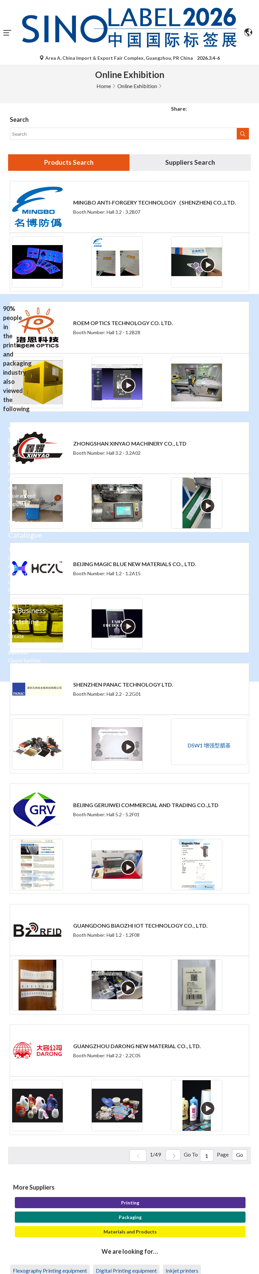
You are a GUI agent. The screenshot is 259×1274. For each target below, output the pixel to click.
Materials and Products (130, 1232)
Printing (130, 1203)
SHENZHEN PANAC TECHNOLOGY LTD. (123, 685)
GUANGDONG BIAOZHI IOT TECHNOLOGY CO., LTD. (140, 926)
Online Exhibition (137, 86)
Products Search (69, 163)
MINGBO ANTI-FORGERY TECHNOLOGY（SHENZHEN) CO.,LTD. (154, 203)
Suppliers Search (190, 163)
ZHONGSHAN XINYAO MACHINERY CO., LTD (129, 444)
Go (238, 1156)
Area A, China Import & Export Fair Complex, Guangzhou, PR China (116, 58)
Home (103, 86)
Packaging (130, 1217)
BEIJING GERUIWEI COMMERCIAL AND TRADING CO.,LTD (146, 805)
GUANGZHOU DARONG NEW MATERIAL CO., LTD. (137, 1046)
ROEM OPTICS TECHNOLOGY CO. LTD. (123, 323)
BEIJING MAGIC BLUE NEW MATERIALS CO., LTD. (134, 564)
